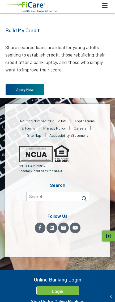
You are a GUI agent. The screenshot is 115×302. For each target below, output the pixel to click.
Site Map (34, 135)
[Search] (84, 196)
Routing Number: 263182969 (43, 121)
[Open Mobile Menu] (105, 6)
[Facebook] (40, 228)
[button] (31, 7)
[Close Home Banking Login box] (110, 296)
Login (57, 291)
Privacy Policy (54, 128)
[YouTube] (75, 228)
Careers (80, 128)
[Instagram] (63, 228)
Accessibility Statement (68, 135)
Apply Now (24, 89)
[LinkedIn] (51, 228)
